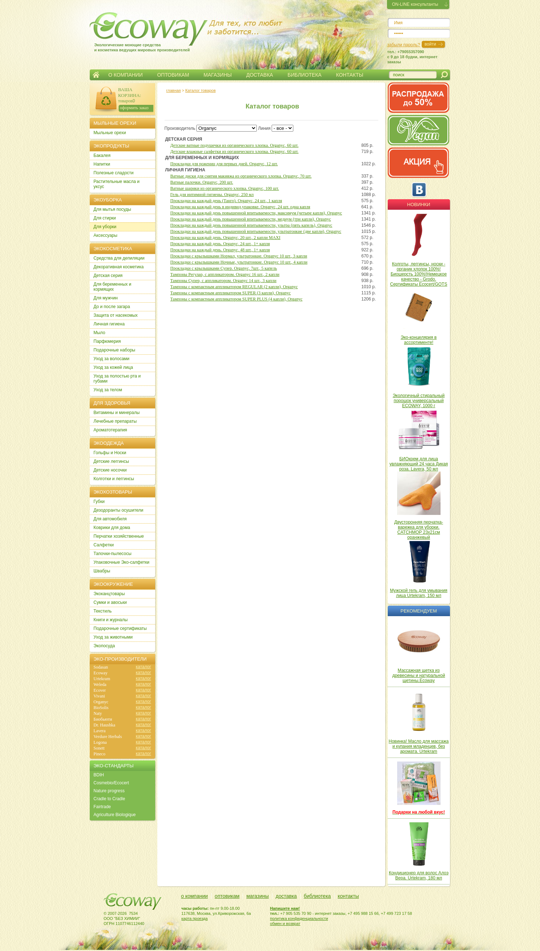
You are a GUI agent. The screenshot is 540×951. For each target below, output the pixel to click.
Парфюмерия (107, 341)
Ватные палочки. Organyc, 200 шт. (201, 182)
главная (173, 90)
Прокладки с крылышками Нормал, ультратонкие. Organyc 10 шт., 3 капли (238, 256)
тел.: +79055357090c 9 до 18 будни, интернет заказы (412, 57)
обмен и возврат (285, 923)
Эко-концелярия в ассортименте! (419, 340)
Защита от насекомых (116, 315)
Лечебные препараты (115, 421)
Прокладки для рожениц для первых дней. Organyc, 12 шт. (224, 163)
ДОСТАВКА (259, 75)
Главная (96, 74)
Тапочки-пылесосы (113, 553)
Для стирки (105, 218)
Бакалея (102, 155)
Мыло (99, 332)
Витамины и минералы (117, 412)
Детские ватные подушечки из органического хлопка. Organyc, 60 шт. (234, 145)
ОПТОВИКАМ (173, 75)
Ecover (100, 690)
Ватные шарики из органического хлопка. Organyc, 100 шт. (224, 188)
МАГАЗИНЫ (218, 75)
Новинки (418, 204)
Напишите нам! (285, 908)
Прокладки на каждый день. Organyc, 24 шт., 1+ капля (220, 243)
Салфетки (104, 544)
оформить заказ (134, 107)
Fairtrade (102, 806)
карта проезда (195, 918)
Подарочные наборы (114, 350)
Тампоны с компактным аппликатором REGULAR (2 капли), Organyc (234, 286)
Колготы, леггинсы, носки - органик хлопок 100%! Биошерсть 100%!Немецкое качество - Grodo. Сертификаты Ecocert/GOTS (418, 274)
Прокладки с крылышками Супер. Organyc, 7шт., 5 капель (223, 268)
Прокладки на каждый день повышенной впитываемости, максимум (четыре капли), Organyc (256, 213)
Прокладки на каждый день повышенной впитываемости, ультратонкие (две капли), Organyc (255, 231)
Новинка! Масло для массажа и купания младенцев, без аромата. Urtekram (419, 746)
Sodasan (101, 667)
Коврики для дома (112, 527)
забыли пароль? (403, 44)
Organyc (101, 701)
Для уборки (105, 226)
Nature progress (109, 790)
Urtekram (102, 678)
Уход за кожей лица (113, 367)
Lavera (100, 730)
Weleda (100, 684)
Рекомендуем (418, 611)
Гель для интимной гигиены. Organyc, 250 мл (212, 194)
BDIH (99, 774)
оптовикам (227, 896)
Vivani (99, 696)
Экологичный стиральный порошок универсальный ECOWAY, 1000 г (419, 400)
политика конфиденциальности (299, 918)
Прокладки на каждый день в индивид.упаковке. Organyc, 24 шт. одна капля (240, 206)
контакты (348, 896)
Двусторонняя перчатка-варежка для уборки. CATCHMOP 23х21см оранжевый (418, 530)
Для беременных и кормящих (113, 287)
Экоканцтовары (109, 593)
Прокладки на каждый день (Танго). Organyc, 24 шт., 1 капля (226, 200)
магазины (257, 896)
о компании (194, 896)
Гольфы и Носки (110, 452)
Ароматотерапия (110, 429)
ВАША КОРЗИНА (129, 92)
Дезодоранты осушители (119, 510)
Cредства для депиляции (119, 258)
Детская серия (108, 275)
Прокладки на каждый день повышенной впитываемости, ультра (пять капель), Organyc (251, 225)
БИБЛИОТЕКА (305, 75)
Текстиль (103, 611)
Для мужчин (106, 297)
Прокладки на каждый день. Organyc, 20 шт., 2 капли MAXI (225, 237)
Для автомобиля (110, 518)
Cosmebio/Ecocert (111, 782)
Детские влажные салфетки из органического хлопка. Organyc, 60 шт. (234, 151)
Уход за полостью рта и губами (117, 379)
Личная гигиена (109, 324)
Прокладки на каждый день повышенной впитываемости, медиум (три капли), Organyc (250, 219)
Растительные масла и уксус (117, 184)
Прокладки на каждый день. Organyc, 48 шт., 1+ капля (220, 249)
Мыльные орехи (110, 132)
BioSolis (101, 707)
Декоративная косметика (119, 266)
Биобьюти (103, 719)
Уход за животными (113, 637)
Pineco (100, 753)
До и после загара (112, 306)
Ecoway (101, 672)
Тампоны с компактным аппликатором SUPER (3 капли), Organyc (230, 292)
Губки (99, 501)
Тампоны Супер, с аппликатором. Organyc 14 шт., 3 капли (223, 280)
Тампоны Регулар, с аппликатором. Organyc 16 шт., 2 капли (225, 274)
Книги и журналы (111, 619)
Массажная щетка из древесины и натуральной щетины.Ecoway (418, 675)
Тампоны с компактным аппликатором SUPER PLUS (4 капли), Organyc (236, 299)
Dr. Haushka (104, 725)
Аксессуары (106, 235)
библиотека (317, 896)
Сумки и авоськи (110, 602)
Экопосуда (104, 645)
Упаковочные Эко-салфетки (121, 562)
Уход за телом (108, 389)
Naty (98, 713)
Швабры (102, 570)
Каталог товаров (200, 90)
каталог (143, 666)
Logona (100, 742)
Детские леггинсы (111, 461)
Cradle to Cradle (109, 798)
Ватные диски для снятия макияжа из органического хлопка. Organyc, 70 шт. (241, 176)
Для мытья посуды (112, 209)
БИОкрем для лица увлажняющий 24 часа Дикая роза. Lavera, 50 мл (419, 464)
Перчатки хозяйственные (119, 536)
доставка (286, 896)
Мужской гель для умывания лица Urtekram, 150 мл (418, 593)
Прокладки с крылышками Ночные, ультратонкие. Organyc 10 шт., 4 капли (238, 262)
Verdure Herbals (108, 736)
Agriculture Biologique (115, 814)
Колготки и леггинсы (114, 478)
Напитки (102, 164)
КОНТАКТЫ (349, 75)
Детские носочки (110, 470)
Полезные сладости (114, 172)
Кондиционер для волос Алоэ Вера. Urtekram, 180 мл (418, 875)
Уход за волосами (111, 358)
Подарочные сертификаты (120, 628)
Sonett (99, 748)
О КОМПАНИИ (126, 75)
